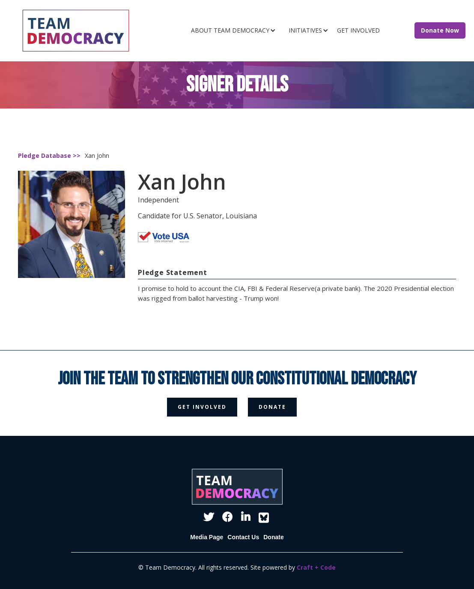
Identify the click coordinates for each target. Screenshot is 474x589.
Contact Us (243, 537)
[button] (235, 30)
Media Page (206, 537)
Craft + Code (316, 567)
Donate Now (440, 30)
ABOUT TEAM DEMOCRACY (230, 30)
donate (272, 407)
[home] (88, 31)
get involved (202, 407)
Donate (273, 537)
